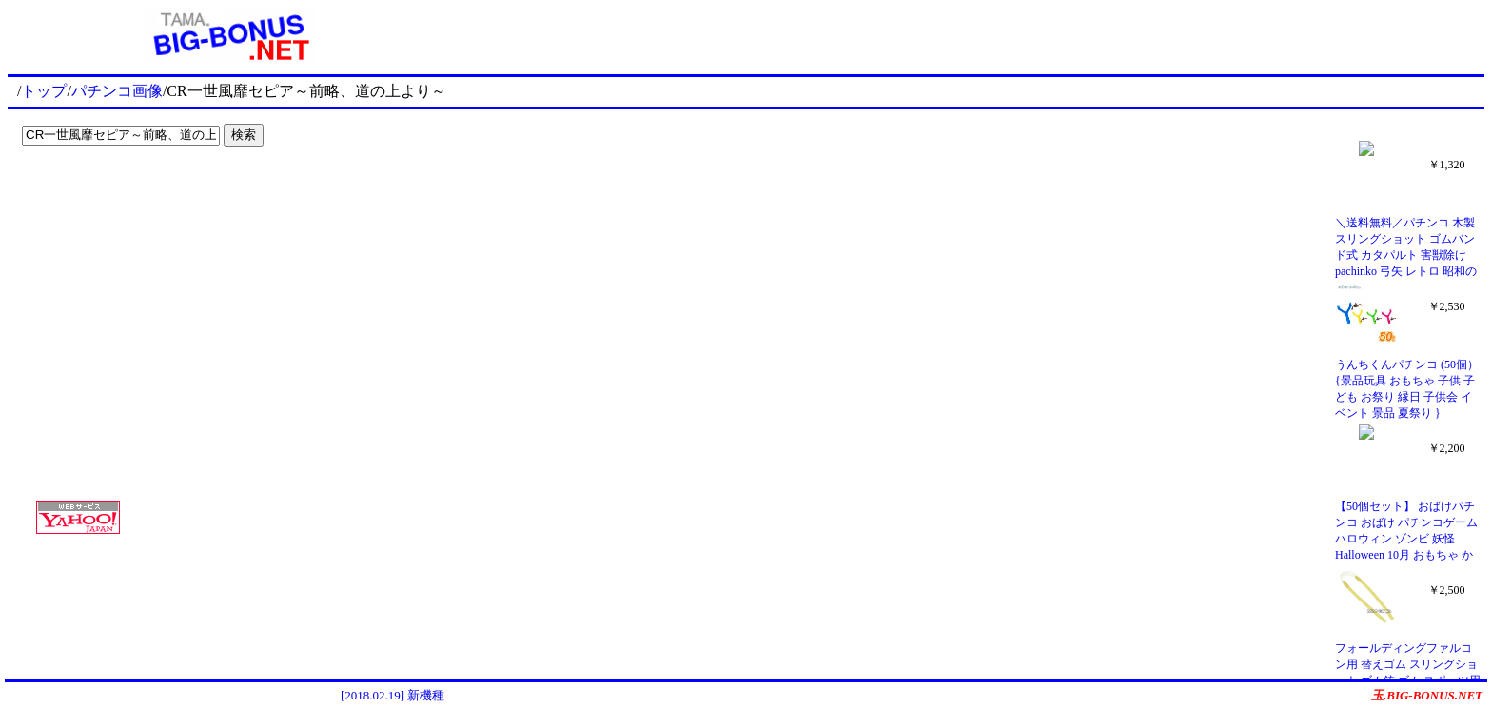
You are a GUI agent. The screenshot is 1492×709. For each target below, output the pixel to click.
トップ (44, 91)
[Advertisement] (133, 192)
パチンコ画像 (117, 91)
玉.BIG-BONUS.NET (1426, 695)
